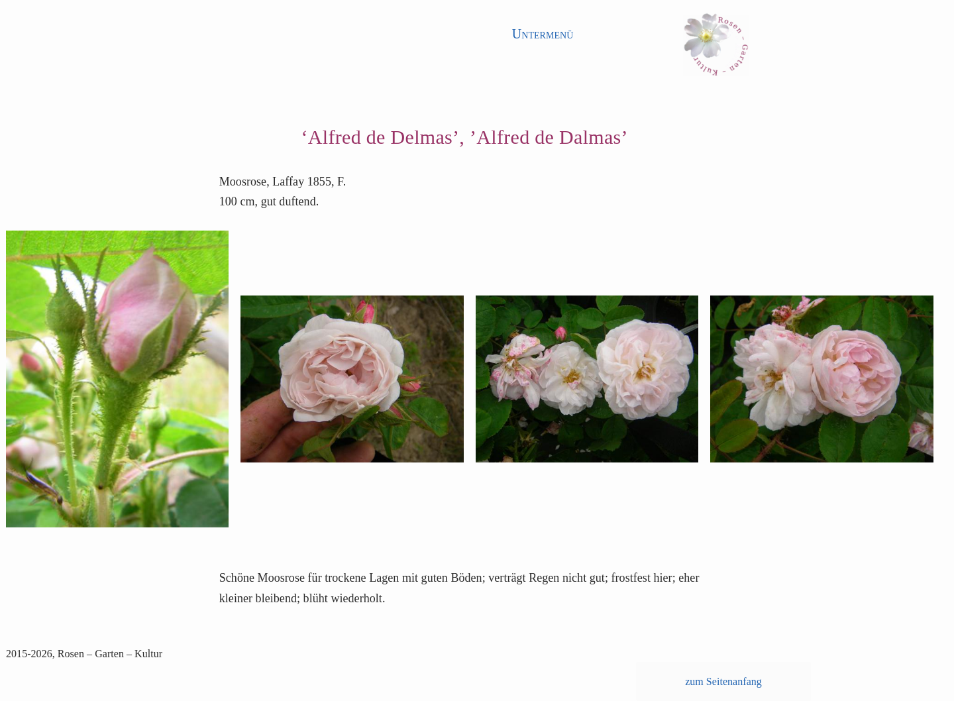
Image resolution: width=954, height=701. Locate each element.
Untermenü (543, 34)
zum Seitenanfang (723, 681)
